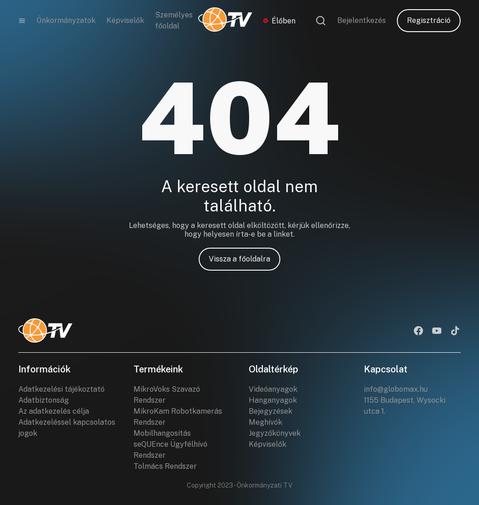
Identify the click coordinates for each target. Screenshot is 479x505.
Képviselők (125, 20)
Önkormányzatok (66, 20)
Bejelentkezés (361, 20)
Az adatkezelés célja (53, 411)
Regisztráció (429, 20)
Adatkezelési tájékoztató (61, 389)
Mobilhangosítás (162, 433)
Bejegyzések (270, 411)
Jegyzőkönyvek (275, 433)
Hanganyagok (273, 400)
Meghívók (265, 422)
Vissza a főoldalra (239, 259)
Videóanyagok (273, 389)
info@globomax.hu (396, 389)
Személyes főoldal (174, 20)
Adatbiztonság (43, 400)
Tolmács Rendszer (165, 466)
